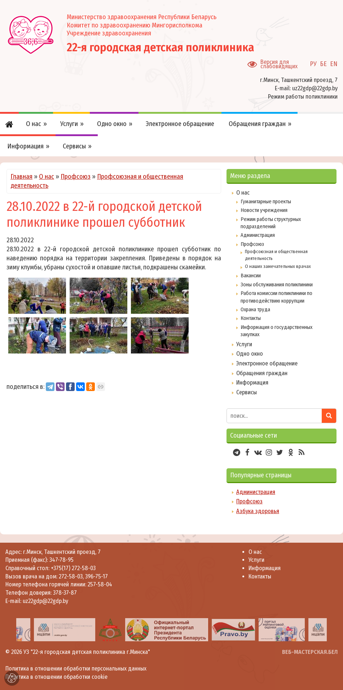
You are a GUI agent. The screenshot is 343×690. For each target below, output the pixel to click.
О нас (46, 177)
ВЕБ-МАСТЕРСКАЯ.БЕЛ (310, 651)
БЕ (323, 64)
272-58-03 (71, 576)
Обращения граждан (261, 373)
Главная (21, 177)
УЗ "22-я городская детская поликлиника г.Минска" (86, 651)
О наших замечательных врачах (278, 266)
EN (334, 64)
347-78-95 (61, 559)
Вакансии (251, 275)
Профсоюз (76, 177)
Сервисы (246, 392)
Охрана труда (255, 309)
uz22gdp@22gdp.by (315, 88)
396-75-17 (96, 576)
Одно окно (249, 353)
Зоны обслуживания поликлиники (277, 284)
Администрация (258, 235)
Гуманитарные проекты (266, 201)
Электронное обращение (267, 363)
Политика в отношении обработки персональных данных (75, 668)
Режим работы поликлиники (303, 96)
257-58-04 (100, 584)
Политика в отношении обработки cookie (56, 676)
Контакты (251, 318)
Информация (252, 382)
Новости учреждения (264, 210)
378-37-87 (65, 592)
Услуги (244, 344)
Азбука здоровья (257, 511)
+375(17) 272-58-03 (72, 568)
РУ (313, 64)
